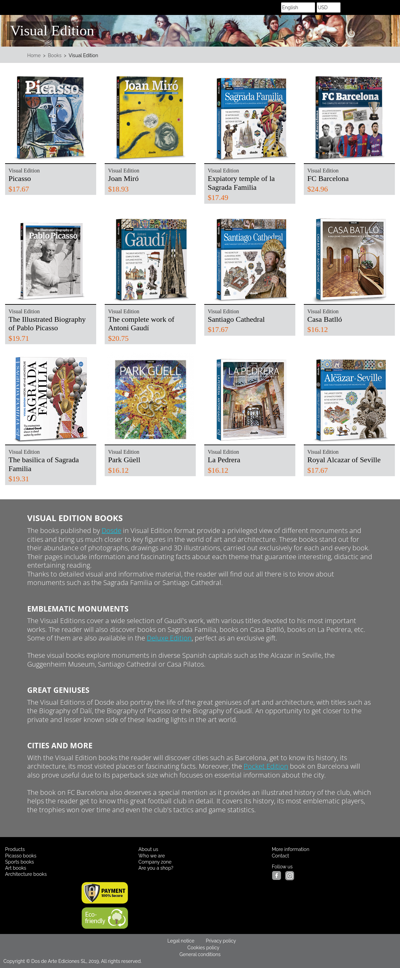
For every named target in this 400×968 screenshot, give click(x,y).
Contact (280, 855)
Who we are (151, 855)
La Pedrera (224, 459)
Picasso (19, 178)
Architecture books (26, 874)
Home (34, 55)
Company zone (154, 862)
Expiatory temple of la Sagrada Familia (241, 182)
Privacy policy (221, 941)
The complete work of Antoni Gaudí (141, 323)
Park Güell (124, 459)
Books (55, 55)
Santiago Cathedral (236, 319)
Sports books (19, 862)
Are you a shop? (155, 868)
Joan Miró (123, 178)
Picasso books (20, 855)
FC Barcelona (328, 178)
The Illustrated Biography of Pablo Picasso (47, 323)
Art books (15, 868)
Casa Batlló (324, 319)
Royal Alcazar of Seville (344, 459)
